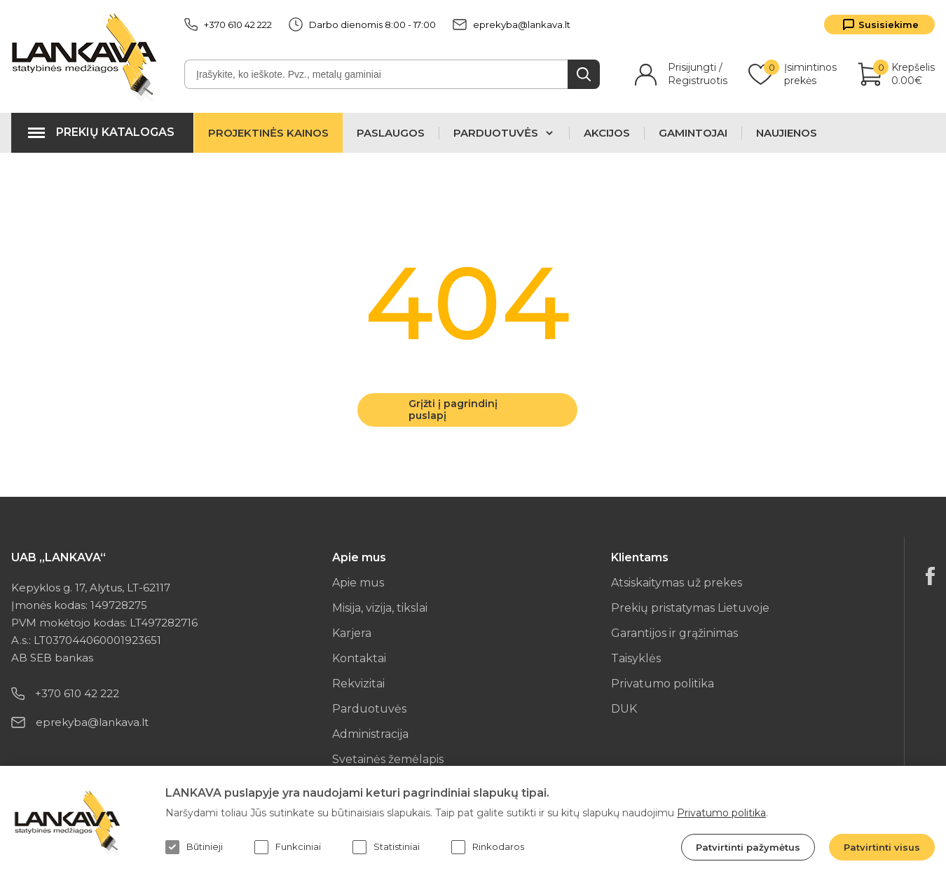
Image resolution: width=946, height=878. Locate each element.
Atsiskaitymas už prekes (676, 582)
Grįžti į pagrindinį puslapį (453, 409)
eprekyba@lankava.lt (511, 24)
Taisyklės (636, 658)
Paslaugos (391, 133)
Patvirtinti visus (882, 847)
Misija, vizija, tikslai (379, 608)
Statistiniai (386, 847)
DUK (624, 708)
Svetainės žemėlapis (388, 759)
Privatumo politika (662, 683)
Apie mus (358, 582)
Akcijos (607, 133)
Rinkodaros (487, 847)
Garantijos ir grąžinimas (674, 633)
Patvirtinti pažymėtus (748, 847)
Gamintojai (693, 133)
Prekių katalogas (115, 132)
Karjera (351, 633)
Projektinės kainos (268, 132)
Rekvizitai (358, 683)
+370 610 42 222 (228, 24)
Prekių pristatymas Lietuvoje (690, 608)
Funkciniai (287, 847)
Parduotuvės (369, 708)
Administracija (370, 734)
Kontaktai (359, 658)
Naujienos (786, 133)
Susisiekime (888, 24)
